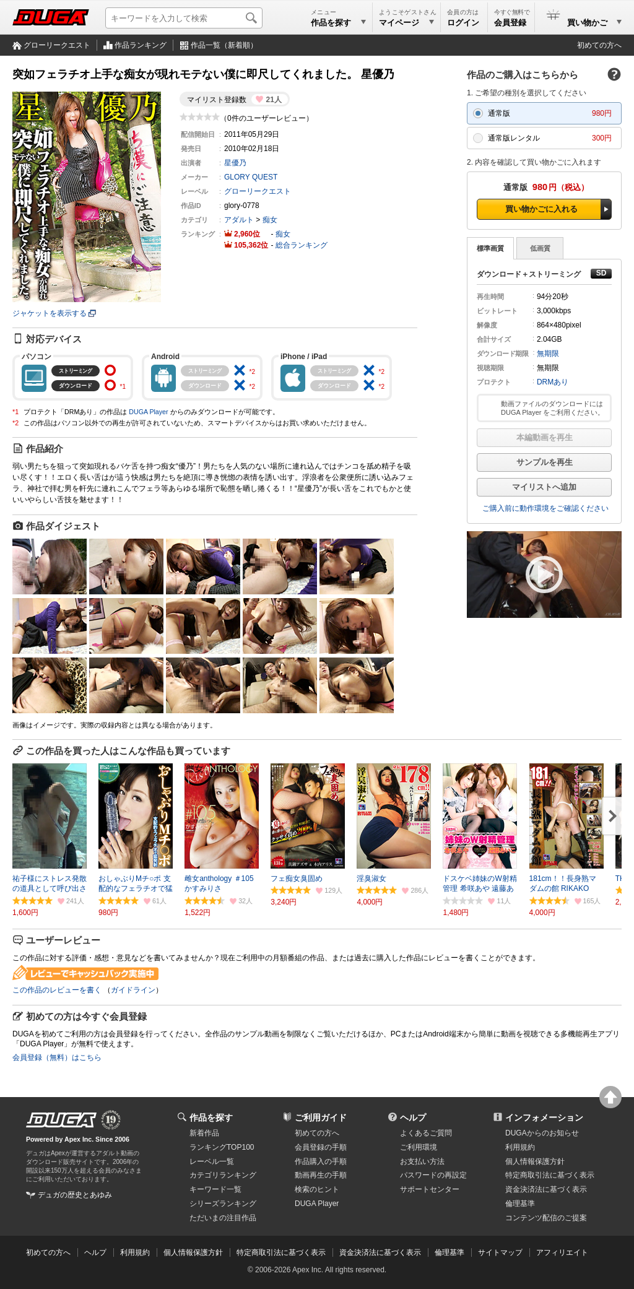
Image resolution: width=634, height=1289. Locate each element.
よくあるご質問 (426, 1133)
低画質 (540, 248)
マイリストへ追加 (544, 487)
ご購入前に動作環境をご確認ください (545, 508)
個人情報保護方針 (535, 1161)
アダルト (239, 219)
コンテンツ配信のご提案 (546, 1217)
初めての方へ (599, 45)
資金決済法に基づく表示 (380, 1252)
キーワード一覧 (215, 1189)
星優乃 (235, 162)
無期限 (548, 353)
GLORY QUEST (250, 177)
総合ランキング (302, 245)
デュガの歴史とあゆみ (75, 1195)
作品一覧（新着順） (224, 45)
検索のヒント (317, 1189)
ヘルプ (413, 1117)
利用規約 (520, 1147)
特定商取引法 (549, 1175)
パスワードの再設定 (433, 1175)
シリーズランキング (222, 1203)
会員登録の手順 (321, 1147)
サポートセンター (429, 1189)
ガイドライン (133, 990)
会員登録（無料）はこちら (57, 1057)
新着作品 (204, 1133)
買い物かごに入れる (541, 209)
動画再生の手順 (321, 1175)
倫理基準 (520, 1203)
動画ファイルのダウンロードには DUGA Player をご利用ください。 (552, 408)
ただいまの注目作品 (222, 1217)
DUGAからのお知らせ (542, 1133)
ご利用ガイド (321, 1117)
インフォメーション (544, 1117)
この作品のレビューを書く (57, 990)
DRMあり (552, 382)
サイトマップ (500, 1252)
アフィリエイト (562, 1252)
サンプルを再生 (544, 462)
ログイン (463, 22)
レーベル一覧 (211, 1161)
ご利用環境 (418, 1147)
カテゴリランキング (222, 1175)
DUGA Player (148, 411)
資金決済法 (546, 1189)
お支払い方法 (422, 1161)
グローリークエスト (57, 45)
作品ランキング (141, 45)
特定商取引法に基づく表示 (281, 1252)
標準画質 (490, 248)
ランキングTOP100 (221, 1147)
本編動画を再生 (544, 437)
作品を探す (211, 1117)
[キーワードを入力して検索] (184, 17)
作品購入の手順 (321, 1161)
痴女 (270, 219)
